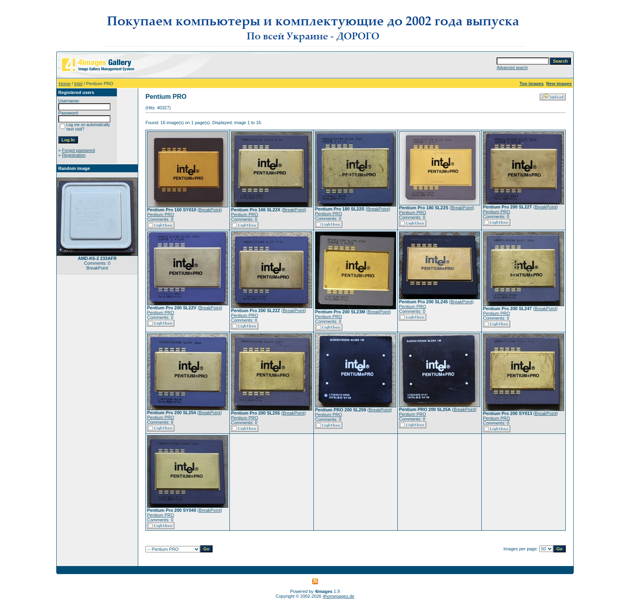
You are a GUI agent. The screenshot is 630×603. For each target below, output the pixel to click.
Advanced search (512, 67)
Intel (78, 83)
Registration (74, 155)
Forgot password (78, 150)
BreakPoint (210, 209)
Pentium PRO (160, 214)
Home (64, 83)
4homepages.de (338, 596)
